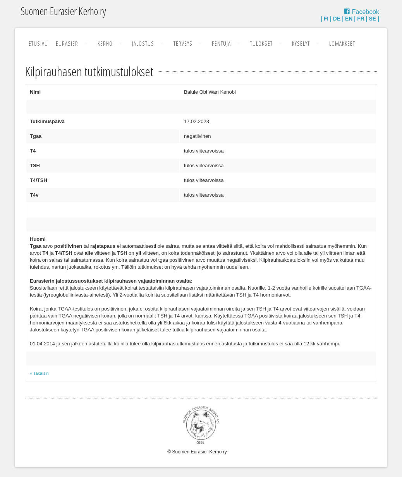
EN (348, 18)
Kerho (105, 43)
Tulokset (261, 43)
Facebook (365, 12)
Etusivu (38, 43)
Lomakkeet (342, 43)
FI (326, 18)
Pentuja (221, 43)
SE (372, 18)
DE (336, 18)
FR (360, 18)
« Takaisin (39, 373)
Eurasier (67, 43)
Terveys (183, 43)
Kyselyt (301, 43)
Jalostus (143, 43)
